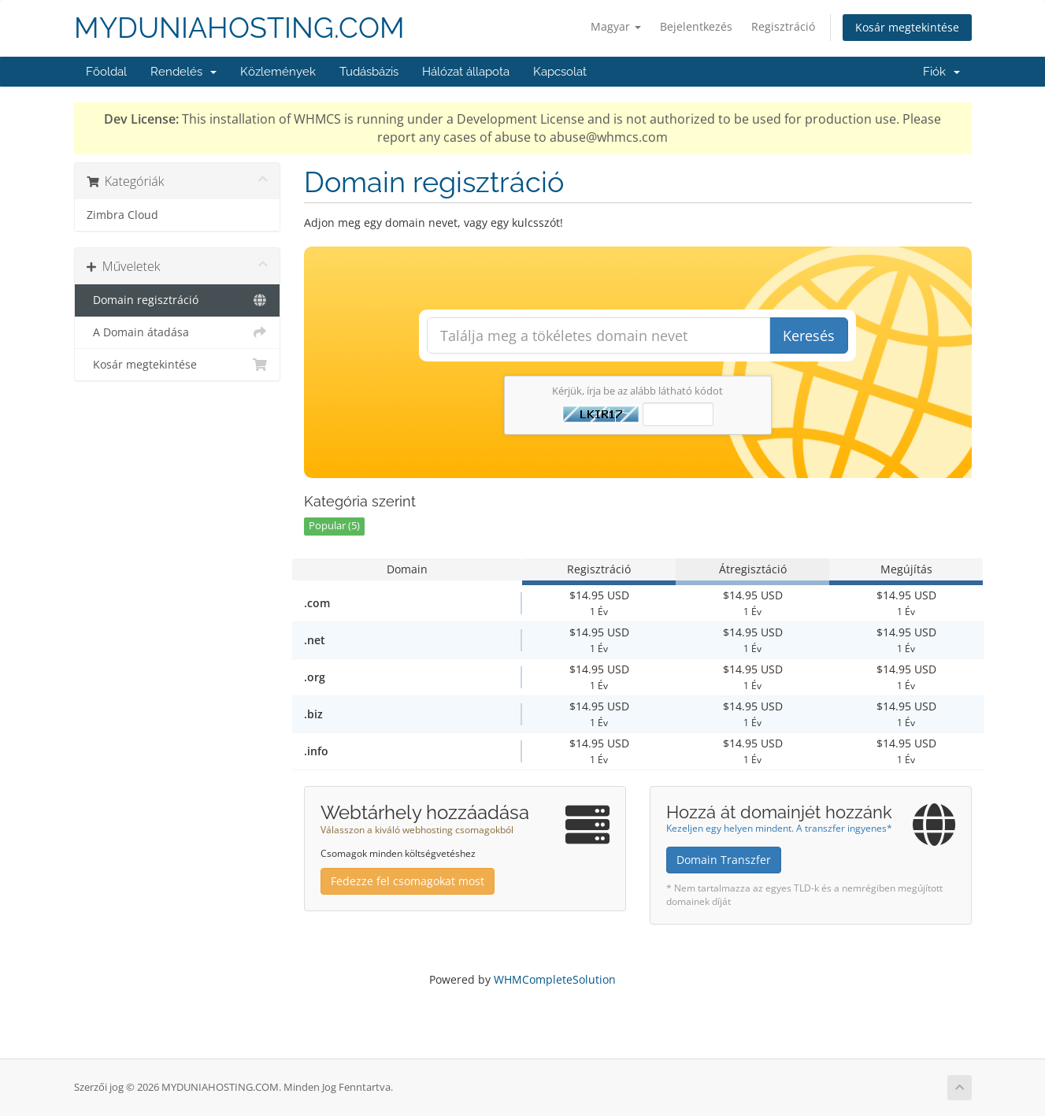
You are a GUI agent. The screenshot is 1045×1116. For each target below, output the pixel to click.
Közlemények (278, 72)
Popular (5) (334, 525)
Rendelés (183, 72)
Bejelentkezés (696, 26)
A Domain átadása (178, 332)
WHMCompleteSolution (555, 979)
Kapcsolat (560, 72)
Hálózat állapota (466, 72)
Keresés (809, 335)
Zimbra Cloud (122, 215)
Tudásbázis (368, 72)
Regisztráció (783, 26)
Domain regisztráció (178, 300)
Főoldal (106, 72)
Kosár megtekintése (907, 27)
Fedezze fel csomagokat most (407, 880)
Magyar (616, 26)
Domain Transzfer (723, 859)
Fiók (941, 72)
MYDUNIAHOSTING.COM (239, 28)
